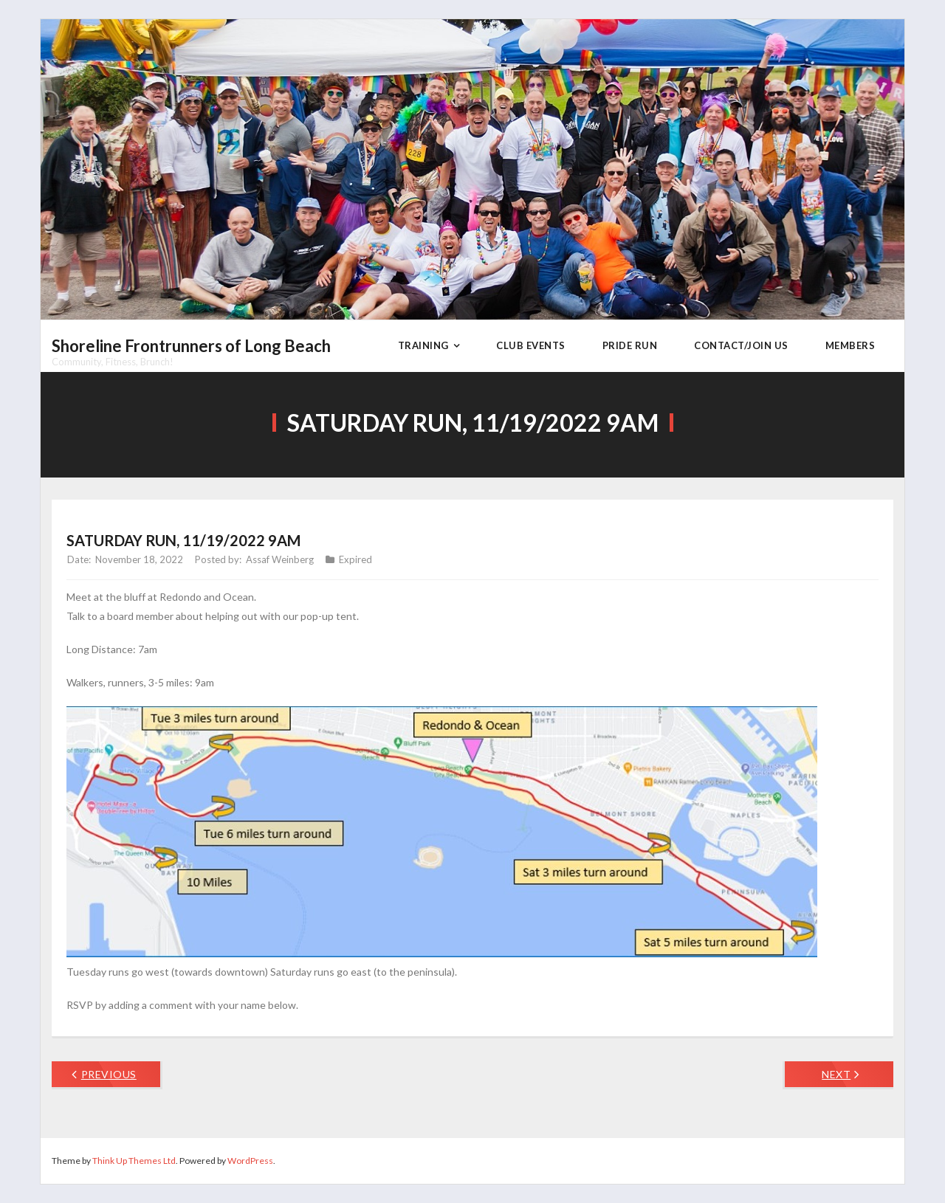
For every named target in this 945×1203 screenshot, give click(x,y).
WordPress (250, 1160)
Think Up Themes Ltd (134, 1160)
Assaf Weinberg (280, 559)
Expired (355, 559)
